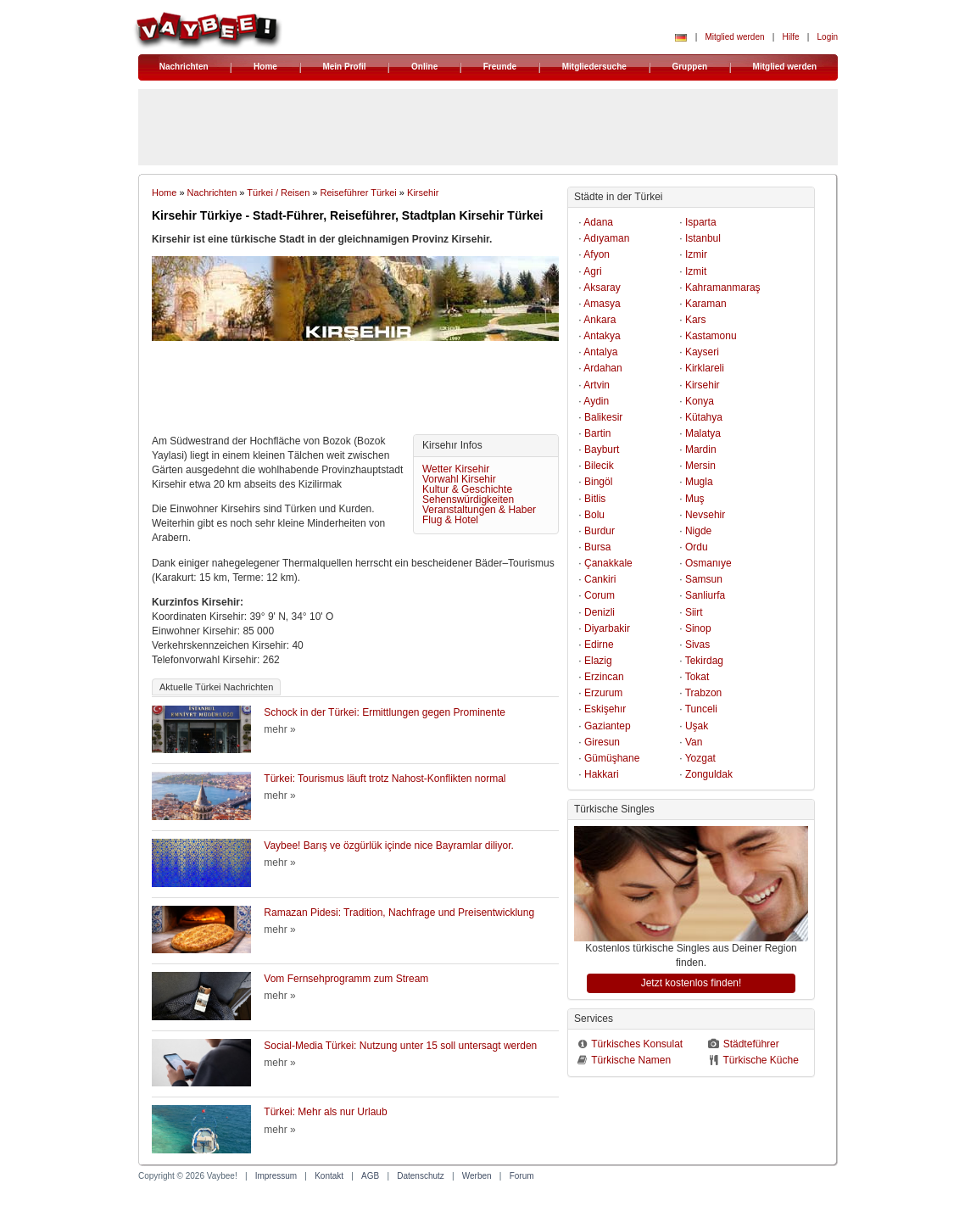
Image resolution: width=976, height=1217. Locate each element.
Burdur (599, 531)
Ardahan (602, 368)
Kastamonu (711, 336)
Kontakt (329, 1176)
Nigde (698, 531)
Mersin (700, 466)
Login (827, 37)
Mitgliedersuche (594, 66)
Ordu (696, 547)
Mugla (699, 482)
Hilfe (791, 37)
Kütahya (703, 417)
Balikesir (603, 417)
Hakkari (601, 774)
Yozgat (700, 758)
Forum (522, 1176)
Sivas (697, 644)
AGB (370, 1176)
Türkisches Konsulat (637, 1044)
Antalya (600, 352)
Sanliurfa (705, 595)
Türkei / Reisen (278, 192)
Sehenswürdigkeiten (468, 499)
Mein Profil (343, 66)
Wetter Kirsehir (455, 469)
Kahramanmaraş (723, 287)
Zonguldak (709, 774)
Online (424, 66)
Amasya (601, 304)
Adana (598, 222)
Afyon (596, 254)
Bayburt (601, 449)
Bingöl (598, 482)
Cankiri (600, 579)
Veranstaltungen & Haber (479, 510)
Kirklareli (704, 368)
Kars (695, 320)
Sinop (698, 628)
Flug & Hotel (450, 520)
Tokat (697, 677)
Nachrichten (184, 66)
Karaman (706, 304)
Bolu (594, 515)
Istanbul (703, 238)
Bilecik (599, 466)
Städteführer (751, 1044)
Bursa (597, 547)
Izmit (695, 271)
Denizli (599, 612)
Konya (699, 401)
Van (693, 742)
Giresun (602, 742)
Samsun (703, 579)
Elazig (598, 661)
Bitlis (594, 499)
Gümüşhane (611, 758)
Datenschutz (420, 1176)
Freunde (499, 66)
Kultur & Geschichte (467, 489)
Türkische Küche (760, 1060)
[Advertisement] (355, 391)
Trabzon (703, 693)
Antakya (601, 336)
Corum (599, 595)
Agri (592, 271)
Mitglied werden (734, 37)
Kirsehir (422, 192)
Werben (477, 1176)
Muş (695, 499)
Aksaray (601, 287)
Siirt (694, 612)
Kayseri (702, 352)
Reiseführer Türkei (359, 192)
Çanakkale (608, 563)
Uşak (696, 726)
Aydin (596, 401)
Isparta (701, 222)
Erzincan (604, 677)
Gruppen (689, 66)
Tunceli (701, 709)
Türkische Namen (631, 1060)
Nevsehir (705, 515)
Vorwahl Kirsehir (459, 479)
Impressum (276, 1176)
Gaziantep (607, 726)
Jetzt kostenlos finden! (691, 983)
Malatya (703, 433)
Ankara (599, 320)
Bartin (597, 433)
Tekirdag (704, 661)
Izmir (696, 254)
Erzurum (603, 693)
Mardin (701, 449)
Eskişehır (605, 709)
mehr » (279, 729)
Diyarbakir (607, 628)
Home (265, 66)
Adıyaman (606, 238)
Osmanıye (708, 563)
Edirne (599, 644)
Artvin (596, 385)
